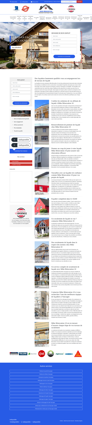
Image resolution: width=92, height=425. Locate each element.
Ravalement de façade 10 (13, 18)
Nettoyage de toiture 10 (61, 18)
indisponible (13, 1)
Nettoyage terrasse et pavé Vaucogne (46, 380)
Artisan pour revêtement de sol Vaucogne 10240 (46, 405)
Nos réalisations (16, 47)
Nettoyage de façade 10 (67, 18)
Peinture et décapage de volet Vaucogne (46, 402)
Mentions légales (78, 420)
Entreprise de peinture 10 (30, 18)
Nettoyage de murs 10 (48, 18)
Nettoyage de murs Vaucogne (45, 383)
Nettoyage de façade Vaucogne (46, 396)
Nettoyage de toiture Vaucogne (46, 390)
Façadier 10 (36, 18)
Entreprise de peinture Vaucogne (46, 377)
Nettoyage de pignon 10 (74, 18)
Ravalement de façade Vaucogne (46, 393)
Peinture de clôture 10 (24, 18)
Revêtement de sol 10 (86, 18)
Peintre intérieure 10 (55, 18)
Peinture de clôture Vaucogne (46, 374)
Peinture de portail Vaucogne (46, 371)
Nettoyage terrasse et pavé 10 (42, 18)
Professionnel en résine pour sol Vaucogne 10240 (46, 408)
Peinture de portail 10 (19, 18)
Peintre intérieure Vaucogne (46, 386)
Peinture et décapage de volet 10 (80, 18)
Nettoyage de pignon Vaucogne (46, 399)
